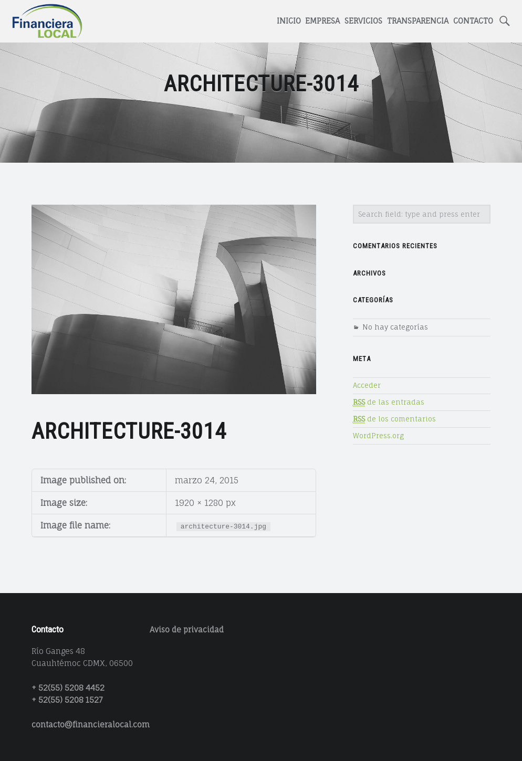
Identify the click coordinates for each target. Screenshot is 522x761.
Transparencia (417, 20)
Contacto (473, 20)
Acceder (367, 385)
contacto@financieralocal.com (91, 724)
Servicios (363, 20)
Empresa (322, 20)
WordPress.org (378, 435)
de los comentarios (394, 419)
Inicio (289, 20)
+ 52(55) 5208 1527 (67, 699)
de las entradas (388, 402)
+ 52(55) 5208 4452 (68, 687)
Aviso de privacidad (187, 629)
